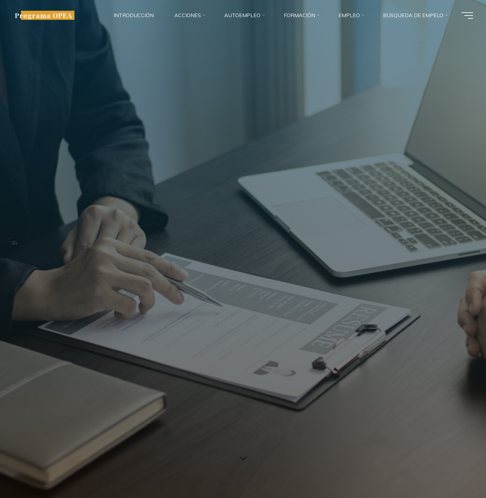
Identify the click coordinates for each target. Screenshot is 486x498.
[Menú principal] (467, 15)
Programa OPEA (43, 15)
